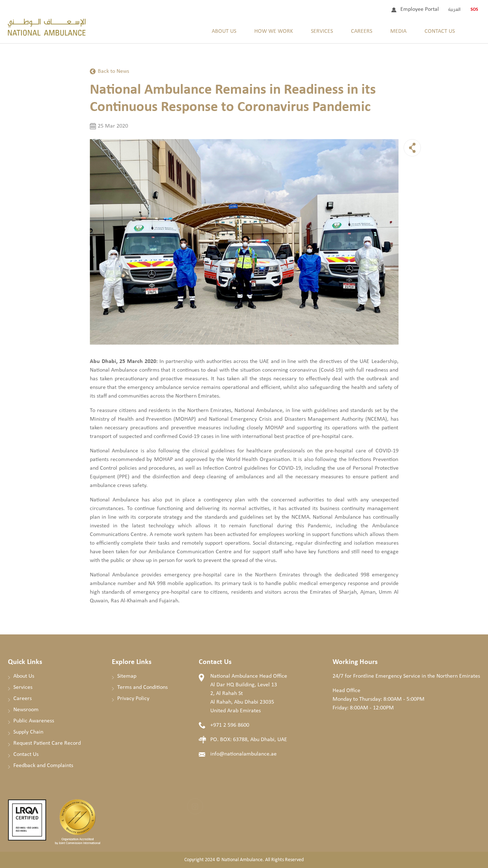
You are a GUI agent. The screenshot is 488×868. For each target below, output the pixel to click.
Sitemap (126, 676)
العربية (454, 9)
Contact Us (440, 31)
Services (322, 31)
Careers (361, 31)
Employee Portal (419, 9)
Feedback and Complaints (43, 766)
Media (398, 31)
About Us (224, 31)
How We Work (273, 31)
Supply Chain (28, 732)
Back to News (113, 71)
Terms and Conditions (142, 687)
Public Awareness (33, 721)
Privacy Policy (133, 698)
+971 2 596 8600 (229, 725)
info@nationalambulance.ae (243, 754)
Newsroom (26, 710)
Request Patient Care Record (47, 743)
